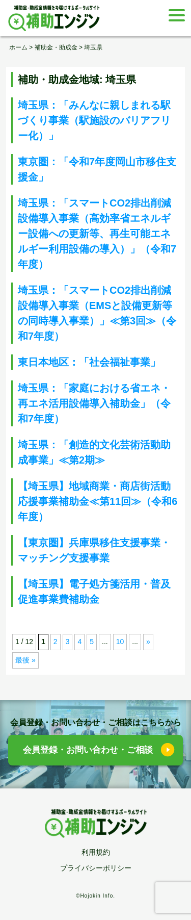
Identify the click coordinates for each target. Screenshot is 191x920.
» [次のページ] (148, 641)
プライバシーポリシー (95, 868)
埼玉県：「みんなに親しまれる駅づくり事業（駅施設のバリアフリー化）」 (94, 120)
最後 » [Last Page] (25, 660)
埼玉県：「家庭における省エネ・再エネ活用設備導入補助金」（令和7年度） (94, 403)
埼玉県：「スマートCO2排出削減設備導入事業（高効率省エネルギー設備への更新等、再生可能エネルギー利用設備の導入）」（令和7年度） (97, 233)
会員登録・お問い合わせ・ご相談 (88, 750)
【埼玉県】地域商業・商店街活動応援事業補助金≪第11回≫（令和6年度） (97, 501)
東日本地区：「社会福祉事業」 (89, 362)
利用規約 (95, 852)
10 (120, 641)
